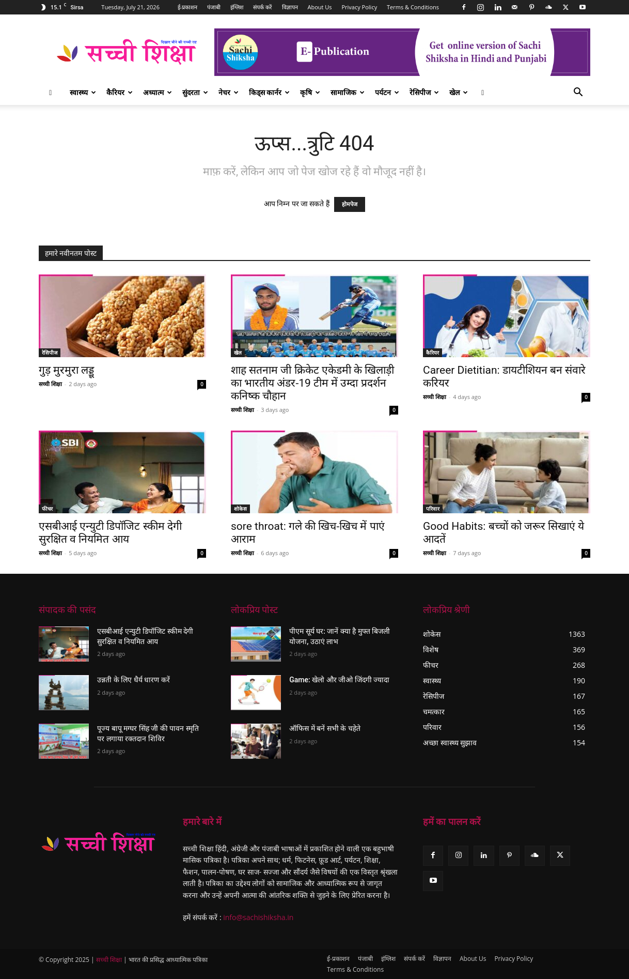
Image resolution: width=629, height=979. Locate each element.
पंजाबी (214, 7)
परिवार (432, 508)
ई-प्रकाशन (188, 7)
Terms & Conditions (413, 7)
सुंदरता (195, 92)
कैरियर (119, 92)
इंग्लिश (236, 7)
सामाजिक (348, 92)
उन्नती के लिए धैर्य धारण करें (133, 680)
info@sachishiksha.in (258, 917)
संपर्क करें (262, 7)
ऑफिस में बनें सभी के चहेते (324, 728)
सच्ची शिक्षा (50, 384)
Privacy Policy (359, 7)
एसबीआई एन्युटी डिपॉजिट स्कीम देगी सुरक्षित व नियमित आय (110, 532)
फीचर (47, 508)
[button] (577, 93)
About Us (320, 7)
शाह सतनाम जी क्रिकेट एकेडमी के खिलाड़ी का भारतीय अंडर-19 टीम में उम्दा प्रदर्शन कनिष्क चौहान (312, 383)
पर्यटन (387, 92)
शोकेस (240, 508)
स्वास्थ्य (83, 92)
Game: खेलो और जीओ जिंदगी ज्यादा (339, 680)
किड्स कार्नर (269, 92)
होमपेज (349, 204)
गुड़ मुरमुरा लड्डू (66, 370)
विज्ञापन (290, 7)
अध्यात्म (157, 92)
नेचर (228, 92)
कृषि (310, 92)
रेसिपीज (424, 92)
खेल (458, 92)
